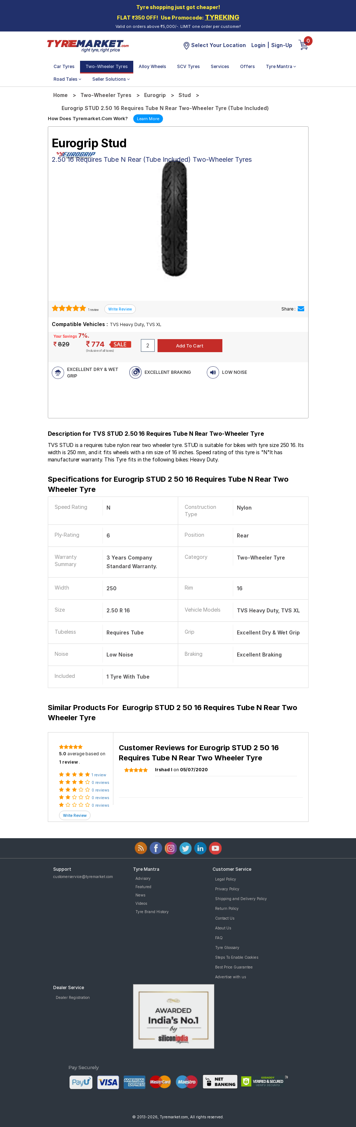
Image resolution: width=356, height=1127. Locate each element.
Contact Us (224, 918)
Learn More (148, 118)
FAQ (219, 938)
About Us (223, 928)
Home (60, 95)
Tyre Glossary (227, 947)
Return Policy (227, 908)
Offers (247, 66)
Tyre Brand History (152, 911)
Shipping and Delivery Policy (241, 898)
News (140, 895)
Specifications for (168, 484)
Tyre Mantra (281, 66)
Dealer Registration (73, 997)
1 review (93, 310)
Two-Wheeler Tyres (106, 66)
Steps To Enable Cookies (236, 957)
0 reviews (100, 782)
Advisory (143, 878)
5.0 (62, 753)
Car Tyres (64, 66)
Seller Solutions (111, 79)
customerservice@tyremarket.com (83, 876)
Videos (141, 903)
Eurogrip (155, 95)
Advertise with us (230, 977)
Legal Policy (225, 879)
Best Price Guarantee (234, 967)
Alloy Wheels (152, 66)
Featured (143, 887)
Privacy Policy (227, 889)
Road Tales (67, 79)
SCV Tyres (188, 66)
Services (220, 66)
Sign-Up (281, 45)
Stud (185, 95)
